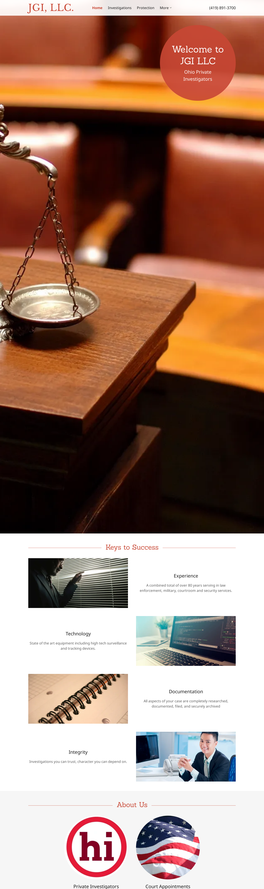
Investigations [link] (119, 7)
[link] (54, 9)
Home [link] (97, 8)
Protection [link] (145, 7)
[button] (166, 8)
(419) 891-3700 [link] (222, 7)
